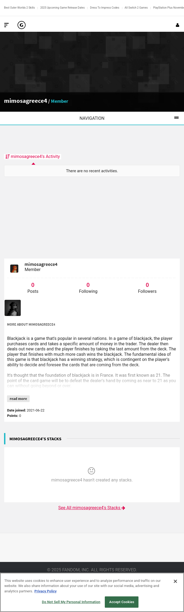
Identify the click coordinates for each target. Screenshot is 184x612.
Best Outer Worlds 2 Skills (19, 7)
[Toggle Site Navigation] (6, 25)
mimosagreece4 (25, 100)
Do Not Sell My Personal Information (71, 602)
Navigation (131, 118)
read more (18, 398)
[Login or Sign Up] (177, 25)
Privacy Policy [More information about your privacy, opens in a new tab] (45, 591)
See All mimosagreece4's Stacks (92, 507)
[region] (92, 592)
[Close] (175, 581)
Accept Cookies (121, 602)
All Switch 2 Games (136, 7)
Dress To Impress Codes (104, 7)
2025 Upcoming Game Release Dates (62, 7)
